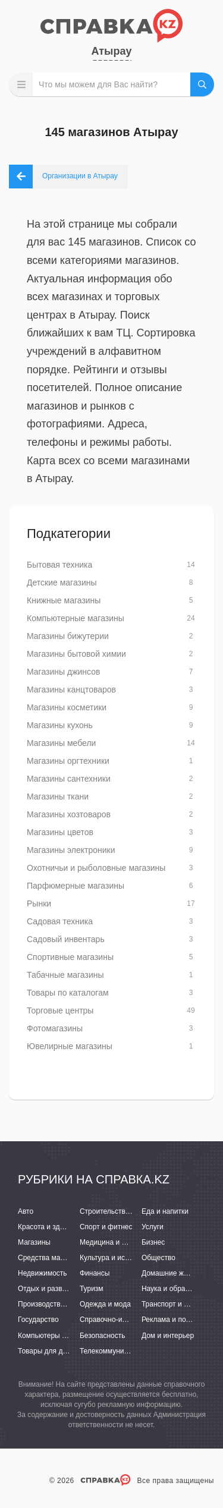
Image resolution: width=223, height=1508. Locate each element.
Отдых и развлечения (53, 1289)
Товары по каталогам (68, 992)
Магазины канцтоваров (71, 689)
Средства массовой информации (73, 1258)
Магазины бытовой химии (76, 654)
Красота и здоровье (50, 1227)
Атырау (112, 51)
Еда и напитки (165, 1211)
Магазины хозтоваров (69, 814)
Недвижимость (42, 1273)
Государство (38, 1319)
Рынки (39, 903)
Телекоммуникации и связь (124, 1351)
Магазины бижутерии (68, 636)
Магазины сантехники (69, 778)
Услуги (153, 1227)
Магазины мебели (61, 743)
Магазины (34, 1242)
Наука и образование (177, 1289)
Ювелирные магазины (69, 1046)
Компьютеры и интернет (58, 1335)
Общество (158, 1258)
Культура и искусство (115, 1258)
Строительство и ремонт (120, 1211)
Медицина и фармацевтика (125, 1242)
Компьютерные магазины (75, 618)
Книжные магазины (63, 600)
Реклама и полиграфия (180, 1319)
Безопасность (102, 1335)
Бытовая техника (59, 564)
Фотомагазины (55, 1028)
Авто (25, 1211)
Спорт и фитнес (106, 1227)
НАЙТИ (202, 84)
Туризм (91, 1289)
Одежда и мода (105, 1304)
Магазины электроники (71, 850)
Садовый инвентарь (66, 939)
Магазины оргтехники (68, 761)
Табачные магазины (65, 975)
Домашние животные (177, 1273)
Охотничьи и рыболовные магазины (96, 868)
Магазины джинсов (63, 671)
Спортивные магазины (70, 957)
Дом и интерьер (168, 1335)
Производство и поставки (60, 1304)
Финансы (94, 1273)
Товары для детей (47, 1351)
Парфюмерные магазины (75, 885)
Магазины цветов (60, 832)
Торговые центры (60, 1010)
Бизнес (153, 1242)
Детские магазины (62, 582)
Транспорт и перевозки (180, 1304)
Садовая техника (60, 921)
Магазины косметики (66, 707)
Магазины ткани (58, 796)
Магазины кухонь (60, 725)
